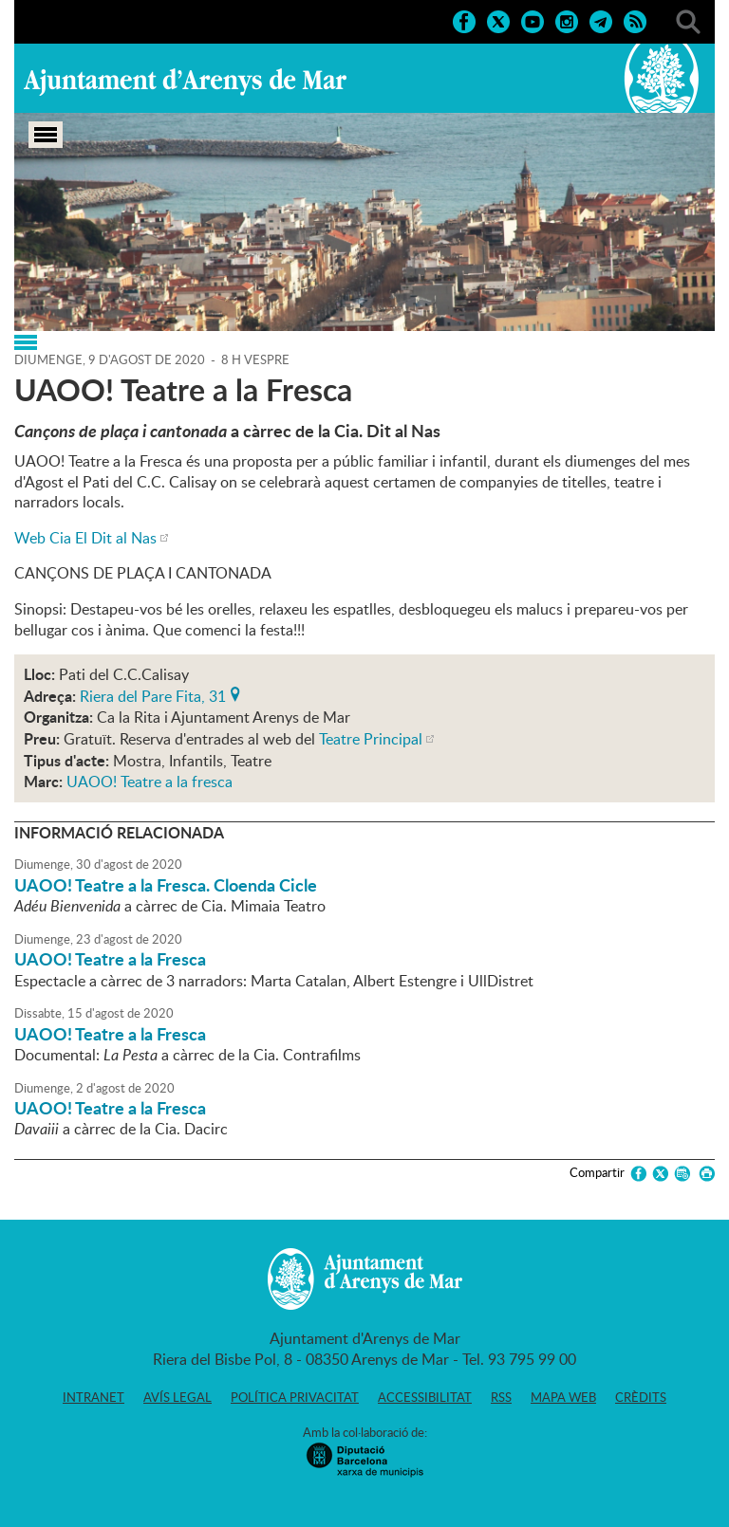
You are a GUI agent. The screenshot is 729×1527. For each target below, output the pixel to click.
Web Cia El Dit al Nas (85, 537)
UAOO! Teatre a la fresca (149, 781)
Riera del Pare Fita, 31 (153, 694)
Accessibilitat (425, 1397)
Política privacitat (295, 1397)
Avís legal (177, 1397)
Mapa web (563, 1397)
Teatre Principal (370, 738)
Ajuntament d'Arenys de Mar (185, 81)
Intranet (93, 1397)
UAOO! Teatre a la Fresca (110, 959)
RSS (501, 1397)
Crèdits (640, 1397)
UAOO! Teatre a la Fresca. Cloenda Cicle (165, 885)
